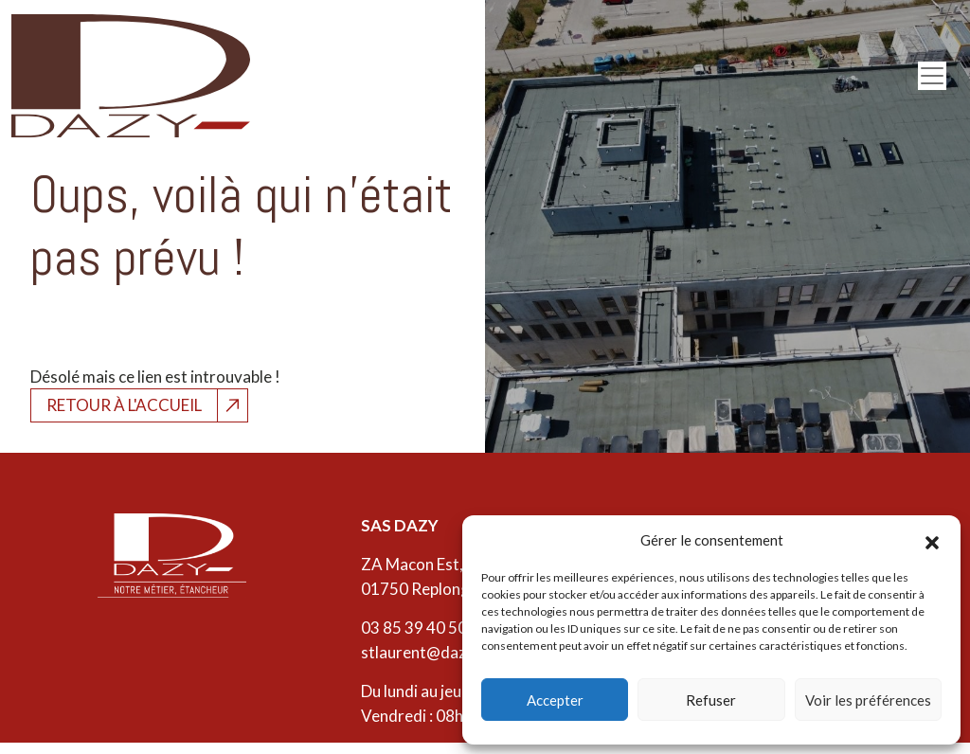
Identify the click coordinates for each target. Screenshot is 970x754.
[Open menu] (932, 76)
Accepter (555, 700)
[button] (932, 539)
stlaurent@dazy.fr (426, 652)
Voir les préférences (868, 700)
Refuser (711, 700)
